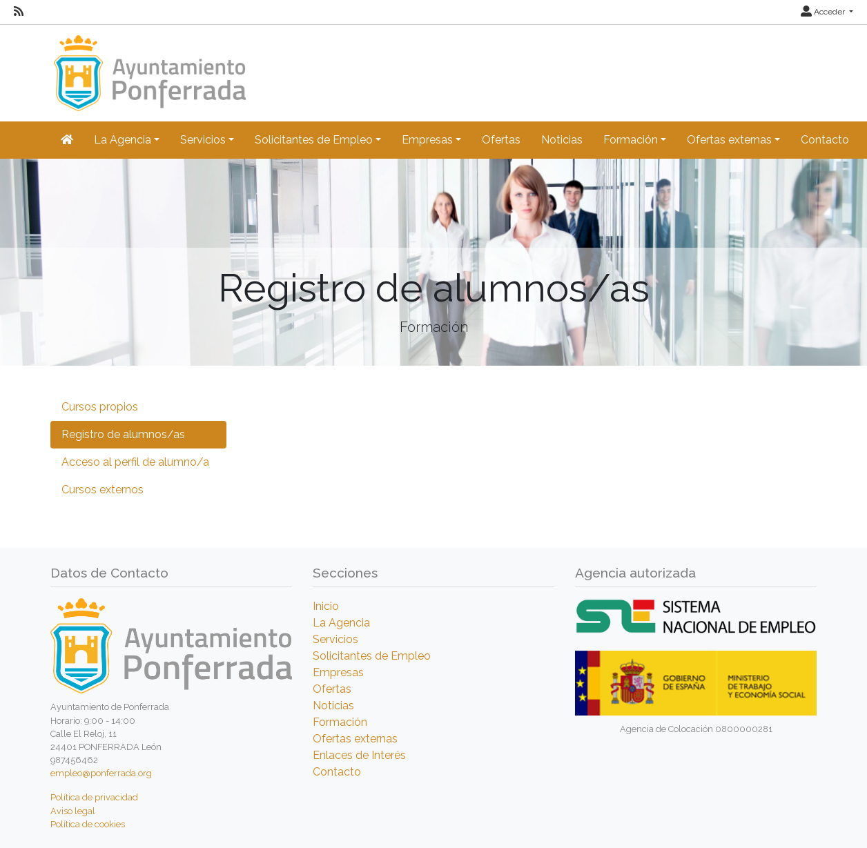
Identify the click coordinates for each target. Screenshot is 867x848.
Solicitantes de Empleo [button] (314, 139)
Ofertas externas (355, 738)
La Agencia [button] (122, 139)
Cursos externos (102, 489)
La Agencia (341, 622)
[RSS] (18, 12)
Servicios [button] (203, 139)
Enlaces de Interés (359, 755)
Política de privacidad (94, 797)
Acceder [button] (824, 12)
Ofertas (501, 139)
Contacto (825, 139)
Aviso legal (72, 811)
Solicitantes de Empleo (372, 655)
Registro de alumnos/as (123, 434)
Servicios (335, 639)
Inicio (326, 606)
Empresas (338, 672)
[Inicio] (148, 66)
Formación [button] (630, 139)
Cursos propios (99, 406)
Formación (340, 722)
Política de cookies (87, 824)
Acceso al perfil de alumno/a (135, 462)
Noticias (562, 139)
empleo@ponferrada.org (101, 773)
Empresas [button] (427, 139)
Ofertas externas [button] (729, 139)
